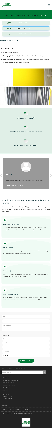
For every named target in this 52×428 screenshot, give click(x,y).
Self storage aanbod (7, 398)
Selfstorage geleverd (7, 396)
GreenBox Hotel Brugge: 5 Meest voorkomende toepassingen (17, 413)
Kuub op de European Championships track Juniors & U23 (16, 409)
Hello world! (4, 405)
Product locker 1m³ (6, 394)
